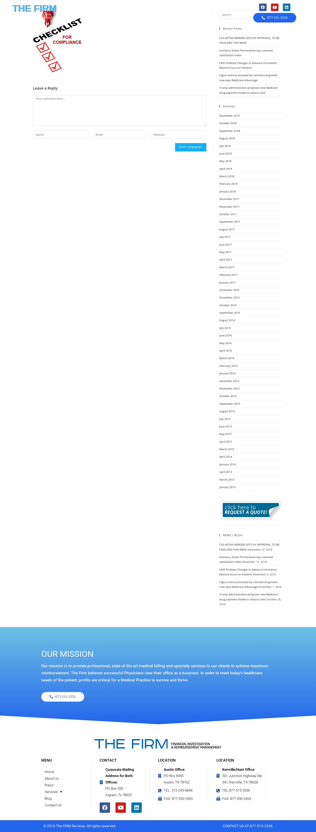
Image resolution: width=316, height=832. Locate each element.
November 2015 (229, 388)
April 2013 (225, 472)
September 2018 (229, 131)
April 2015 (225, 441)
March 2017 (226, 267)
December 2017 (229, 199)
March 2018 (226, 176)
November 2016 (229, 297)
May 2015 (225, 434)
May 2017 (225, 252)
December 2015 (229, 381)
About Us (125, 11)
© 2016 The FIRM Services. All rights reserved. (79, 826)
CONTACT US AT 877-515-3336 (248, 826)
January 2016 (227, 373)
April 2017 (225, 259)
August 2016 (227, 320)
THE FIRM (34, 8)
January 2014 (227, 464)
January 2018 (227, 191)
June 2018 (225, 153)
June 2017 (225, 244)
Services (170, 11)
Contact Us (215, 11)
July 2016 (225, 328)
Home (103, 11)
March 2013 (226, 479)
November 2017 (229, 207)
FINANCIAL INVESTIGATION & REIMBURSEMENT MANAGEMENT (37, 16)
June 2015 (225, 426)
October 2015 (227, 396)
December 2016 (229, 290)
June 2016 (225, 335)
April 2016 (225, 350)
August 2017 (227, 229)
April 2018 (225, 169)
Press (147, 11)
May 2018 (225, 161)
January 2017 (227, 282)
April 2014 (225, 456)
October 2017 (227, 214)
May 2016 (225, 343)
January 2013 (227, 487)
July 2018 (225, 146)
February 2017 (228, 275)
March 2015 (226, 449)
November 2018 (229, 115)
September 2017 (229, 222)
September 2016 (229, 313)
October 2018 (227, 123)
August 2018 (227, 138)
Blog (192, 11)
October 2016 (227, 305)
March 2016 (226, 358)
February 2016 (228, 366)
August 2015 (227, 411)
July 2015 (225, 419)
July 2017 (225, 237)
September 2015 (229, 404)
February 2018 (228, 184)
